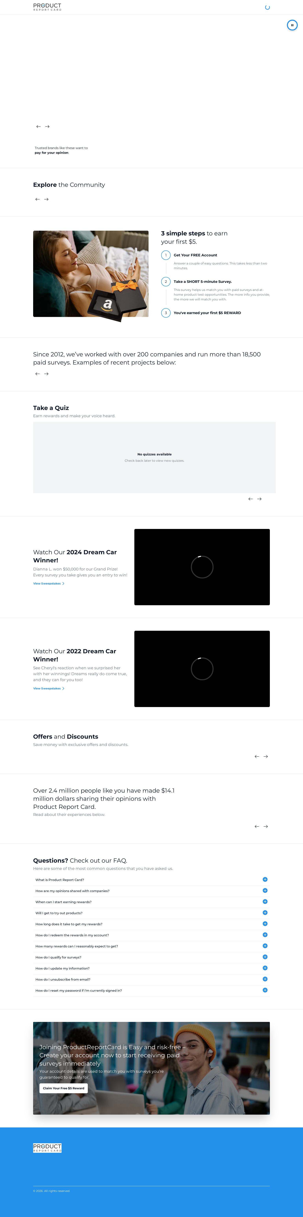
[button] (151, 880)
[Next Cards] (47, 126)
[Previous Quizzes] (250, 499)
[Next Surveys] (46, 374)
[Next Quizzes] (259, 499)
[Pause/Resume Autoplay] (292, 25)
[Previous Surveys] (37, 374)
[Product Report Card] (47, 7)
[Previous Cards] (38, 126)
